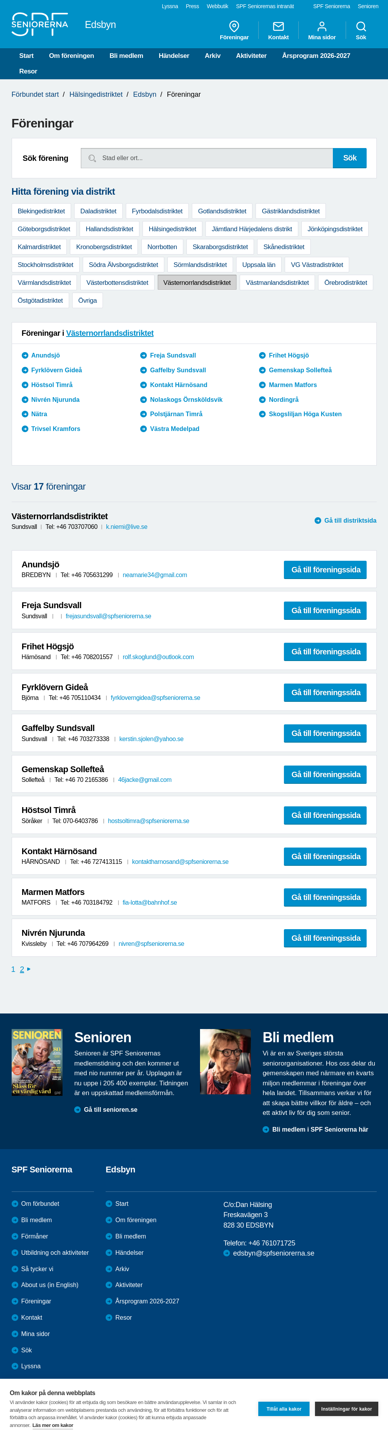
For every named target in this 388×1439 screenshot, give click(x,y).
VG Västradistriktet (317, 265)
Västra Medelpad (174, 429)
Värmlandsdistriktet (44, 282)
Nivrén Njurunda (55, 399)
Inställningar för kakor (346, 1409)
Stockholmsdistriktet (45, 265)
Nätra (39, 414)
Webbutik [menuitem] (217, 6)
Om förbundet (40, 1203)
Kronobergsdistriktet (104, 247)
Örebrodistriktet (345, 282)
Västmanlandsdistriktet (277, 282)
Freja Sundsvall (173, 355)
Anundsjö (45, 355)
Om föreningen (71, 55)
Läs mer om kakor (53, 1425)
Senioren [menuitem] (368, 6)
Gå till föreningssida (326, 569)
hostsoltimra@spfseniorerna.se (148, 821)
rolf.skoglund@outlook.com (158, 657)
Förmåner (34, 1236)
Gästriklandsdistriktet (291, 211)
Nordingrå (283, 399)
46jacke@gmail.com (145, 779)
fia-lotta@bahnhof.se (150, 902)
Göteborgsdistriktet (44, 229)
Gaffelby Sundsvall (178, 370)
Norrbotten (162, 247)
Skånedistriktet (283, 247)
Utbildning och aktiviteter (55, 1252)
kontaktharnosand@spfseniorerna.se (180, 861)
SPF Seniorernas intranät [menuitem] (265, 6)
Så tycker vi (37, 1269)
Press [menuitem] (192, 6)
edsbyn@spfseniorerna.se (273, 1253)
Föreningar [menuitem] (234, 30)
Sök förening (45, 158)
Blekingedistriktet (41, 211)
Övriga (87, 300)
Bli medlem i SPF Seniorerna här (320, 1129)
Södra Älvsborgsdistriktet (123, 265)
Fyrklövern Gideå (56, 370)
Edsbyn (145, 94)
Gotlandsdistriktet (222, 211)
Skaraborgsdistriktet (220, 247)
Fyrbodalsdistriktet (157, 211)
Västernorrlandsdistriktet (197, 282)
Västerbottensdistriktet (117, 282)
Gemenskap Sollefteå (300, 370)
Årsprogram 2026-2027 (316, 55)
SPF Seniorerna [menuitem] (331, 6)
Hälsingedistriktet (96, 94)
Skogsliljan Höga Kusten (305, 414)
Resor (28, 71)
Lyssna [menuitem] (170, 6)
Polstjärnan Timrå (176, 414)
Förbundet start (35, 94)
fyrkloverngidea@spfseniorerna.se (155, 697)
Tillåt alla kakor (283, 1409)
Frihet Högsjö (289, 355)
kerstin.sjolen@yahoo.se (151, 739)
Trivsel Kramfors (55, 429)
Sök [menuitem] (361, 30)
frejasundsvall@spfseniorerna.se (108, 616)
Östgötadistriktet (40, 300)
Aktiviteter (251, 55)
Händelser (174, 55)
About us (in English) (50, 1285)
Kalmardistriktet (39, 247)
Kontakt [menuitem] (278, 30)
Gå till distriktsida (350, 520)
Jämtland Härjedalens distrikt (252, 229)
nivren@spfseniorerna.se (151, 943)
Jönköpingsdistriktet (335, 229)
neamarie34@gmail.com (155, 575)
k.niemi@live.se (126, 526)
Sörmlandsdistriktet (200, 265)
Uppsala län (258, 265)
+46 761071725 (272, 1243)
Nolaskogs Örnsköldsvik (186, 399)
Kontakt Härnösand (178, 385)
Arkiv (213, 55)
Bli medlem (126, 55)
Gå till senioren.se (110, 1109)
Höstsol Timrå (52, 385)
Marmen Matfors (293, 385)
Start (26, 55)
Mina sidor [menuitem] (322, 30)
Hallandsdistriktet (109, 229)
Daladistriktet (98, 211)
